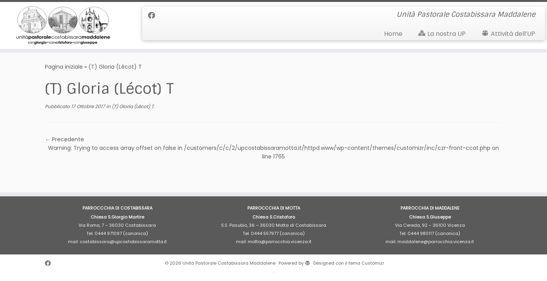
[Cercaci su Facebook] (154, 15)
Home (393, 33)
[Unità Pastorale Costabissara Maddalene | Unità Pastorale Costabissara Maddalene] (63, 25)
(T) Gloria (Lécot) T (132, 106)
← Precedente (64, 139)
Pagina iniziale (64, 67)
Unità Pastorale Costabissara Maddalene (228, 263)
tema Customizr (366, 263)
